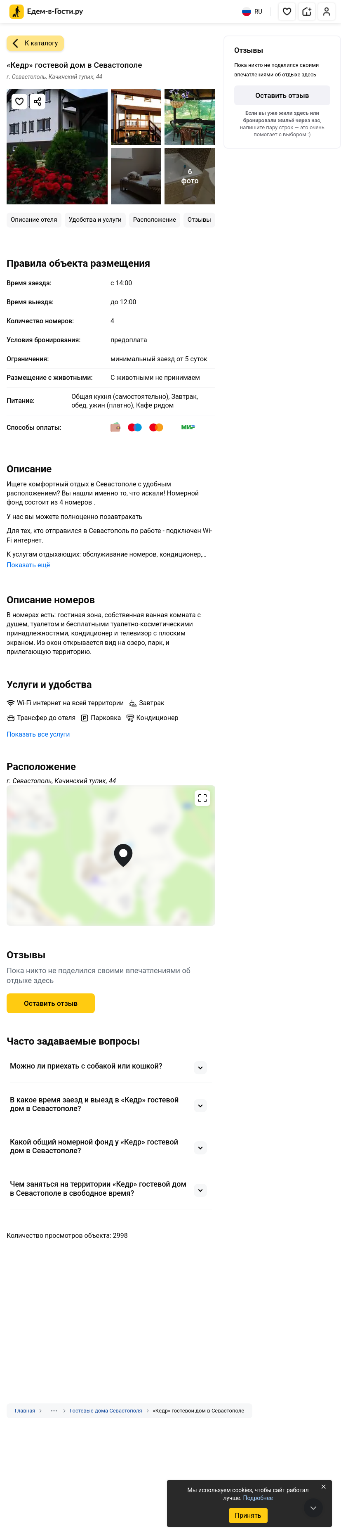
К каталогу (32, 43)
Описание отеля (34, 219)
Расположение (154, 219)
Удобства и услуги (95, 219)
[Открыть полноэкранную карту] (111, 855)
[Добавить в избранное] (19, 101)
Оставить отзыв (51, 1003)
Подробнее (258, 1498)
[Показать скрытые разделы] (54, 1411)
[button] (287, 11)
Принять (248, 1515)
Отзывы (199, 219)
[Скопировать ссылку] (37, 101)
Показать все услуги (38, 734)
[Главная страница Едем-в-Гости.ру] (46, 12)
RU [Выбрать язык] (252, 11)
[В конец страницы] (313, 1507)
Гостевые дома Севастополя (106, 1411)
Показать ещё (28, 565)
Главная (25, 1411)
